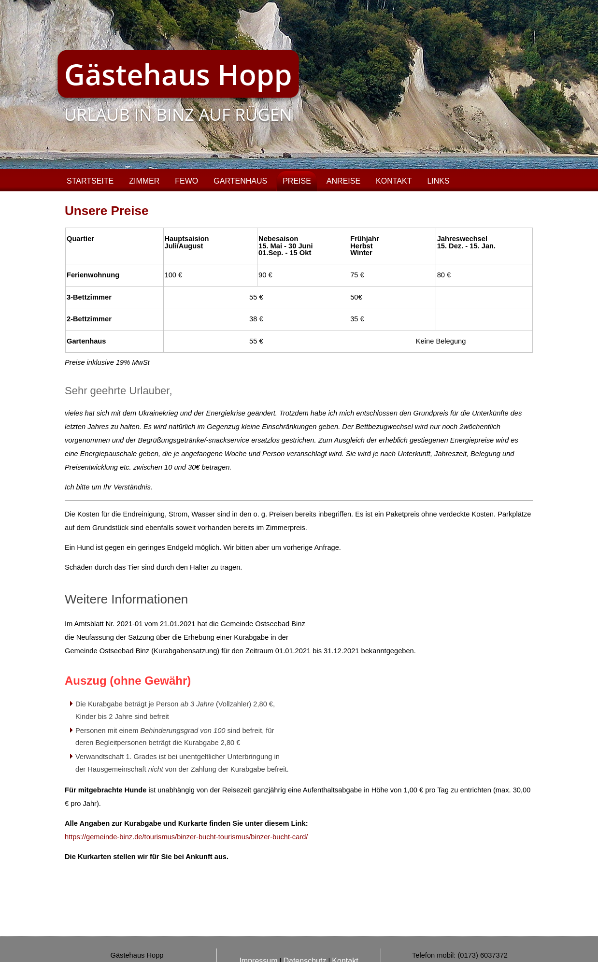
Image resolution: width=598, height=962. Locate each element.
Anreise (343, 181)
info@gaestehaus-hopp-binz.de (472, 919)
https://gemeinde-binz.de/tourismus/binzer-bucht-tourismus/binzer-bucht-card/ (186, 837)
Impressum (258, 911)
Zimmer (144, 181)
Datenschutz (304, 911)
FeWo (186, 181)
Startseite (90, 181)
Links (438, 181)
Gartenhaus (240, 181)
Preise (297, 181)
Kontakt (394, 181)
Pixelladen (312, 943)
